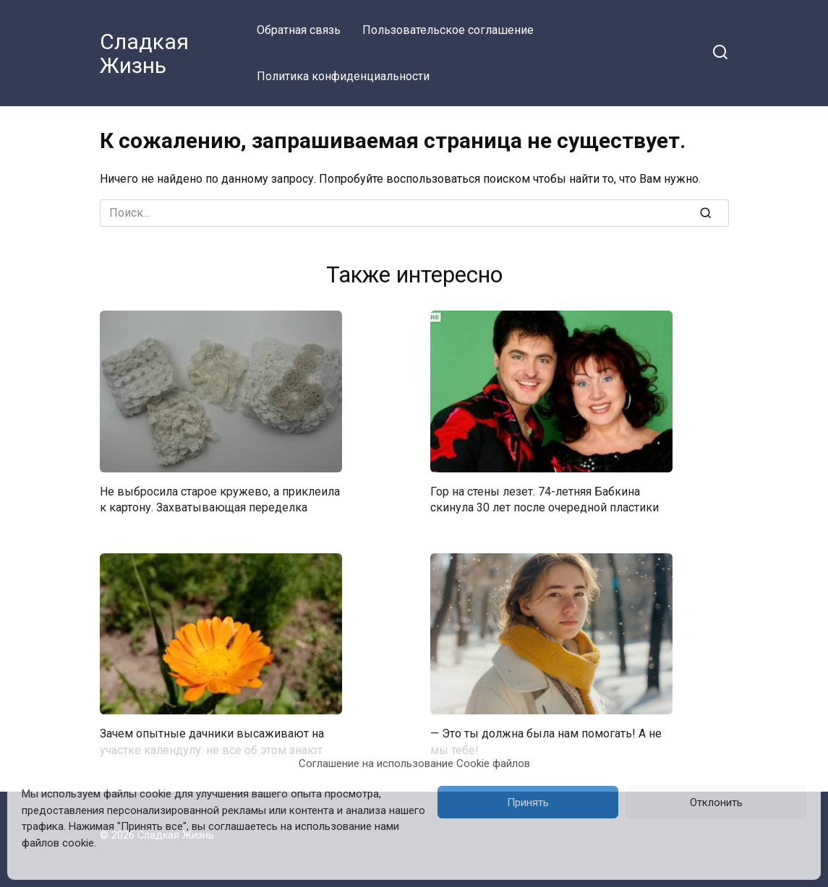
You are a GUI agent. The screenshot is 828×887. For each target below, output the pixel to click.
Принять (528, 802)
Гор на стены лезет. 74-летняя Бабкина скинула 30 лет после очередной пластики (544, 499)
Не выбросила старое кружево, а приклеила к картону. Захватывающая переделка (220, 499)
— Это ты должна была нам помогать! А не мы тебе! (546, 741)
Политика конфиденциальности (343, 76)
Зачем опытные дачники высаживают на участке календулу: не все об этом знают (212, 741)
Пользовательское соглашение (448, 30)
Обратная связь (299, 30)
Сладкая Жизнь (144, 53)
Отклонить (716, 802)
